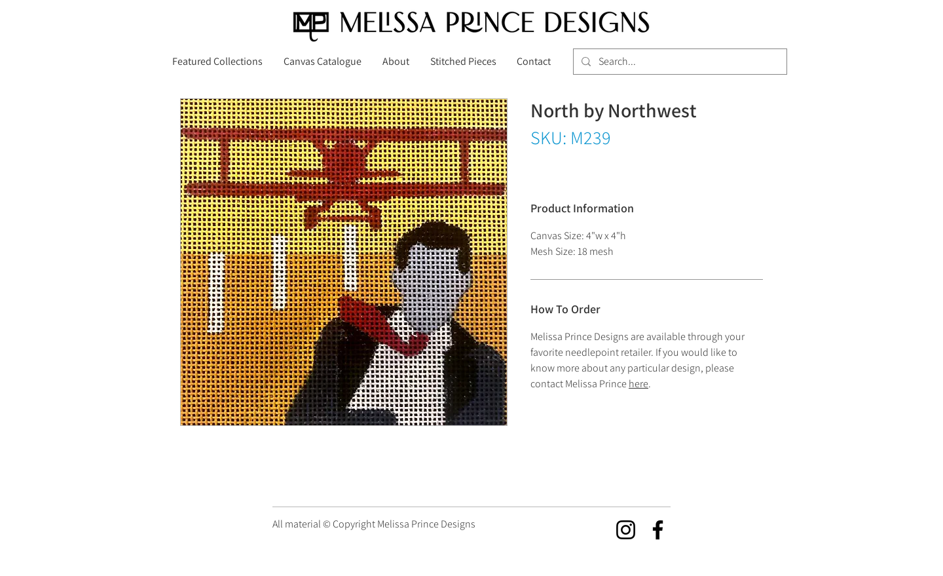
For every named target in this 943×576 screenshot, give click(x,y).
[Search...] (679, 61)
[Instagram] (625, 530)
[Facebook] (658, 530)
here (638, 384)
